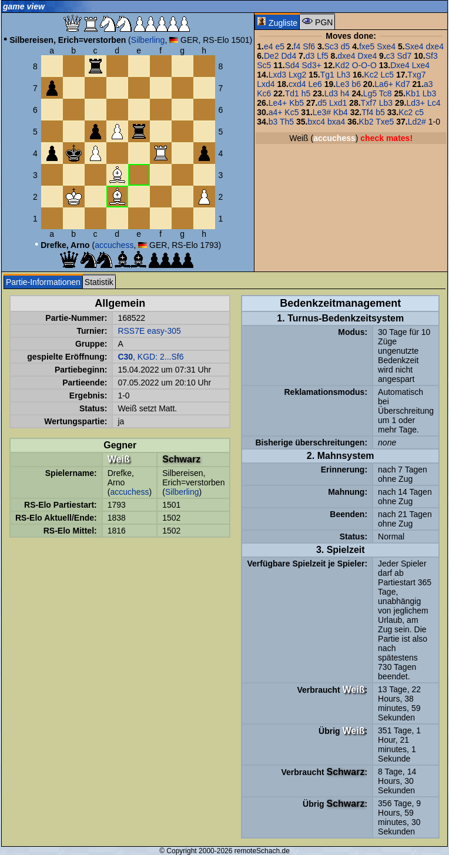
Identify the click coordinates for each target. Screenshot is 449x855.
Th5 (287, 121)
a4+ (276, 112)
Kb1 (413, 93)
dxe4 (435, 46)
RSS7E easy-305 (149, 331)
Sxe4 (386, 46)
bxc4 (316, 121)
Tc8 (385, 93)
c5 (419, 112)
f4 (297, 46)
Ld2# (417, 121)
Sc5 (264, 65)
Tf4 (367, 112)
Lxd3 (277, 74)
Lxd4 (265, 84)
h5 (306, 93)
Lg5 (370, 93)
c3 (390, 56)
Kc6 (264, 93)
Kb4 (340, 112)
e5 (279, 46)
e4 (268, 46)
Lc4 (434, 103)
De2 (271, 56)
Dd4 (289, 56)
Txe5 (385, 121)
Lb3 (429, 93)
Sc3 (331, 46)
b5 (380, 112)
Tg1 (327, 74)
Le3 (342, 84)
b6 (356, 84)
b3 (273, 121)
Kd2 (342, 65)
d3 (310, 56)
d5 (345, 46)
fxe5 (366, 46)
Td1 (292, 93)
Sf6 (309, 46)
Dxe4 (367, 56)
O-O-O (364, 65)
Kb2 (366, 121)
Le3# (322, 112)
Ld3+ (415, 103)
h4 (345, 93)
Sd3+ (311, 65)
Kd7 (403, 84)
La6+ (383, 84)
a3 (428, 84)
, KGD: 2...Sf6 (150, 356)
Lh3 (343, 74)
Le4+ (278, 103)
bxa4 (336, 121)
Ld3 (331, 93)
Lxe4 (421, 65)
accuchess (114, 245)
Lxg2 (297, 74)
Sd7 (404, 56)
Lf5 (322, 56)
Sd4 (292, 65)
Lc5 (387, 74)
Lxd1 (338, 103)
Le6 (314, 84)
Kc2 (371, 74)
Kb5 (296, 103)
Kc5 (291, 112)
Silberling (148, 40)
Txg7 (416, 74)
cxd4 (297, 84)
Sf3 (431, 56)
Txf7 (369, 103)
